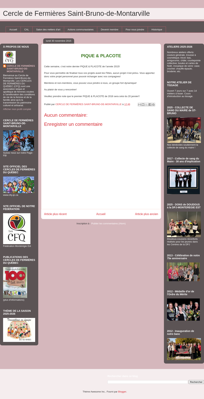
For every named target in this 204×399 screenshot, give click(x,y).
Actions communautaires (80, 29)
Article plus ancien (146, 214)
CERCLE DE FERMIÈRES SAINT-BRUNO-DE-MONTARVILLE (21, 69)
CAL (26, 29)
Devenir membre (109, 29)
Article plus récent (55, 214)
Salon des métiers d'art (48, 29)
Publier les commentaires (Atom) (108, 223)
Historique (157, 29)
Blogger (122, 391)
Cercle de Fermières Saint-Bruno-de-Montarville (76, 13)
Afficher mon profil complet (17, 109)
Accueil (13, 29)
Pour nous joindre (135, 29)
